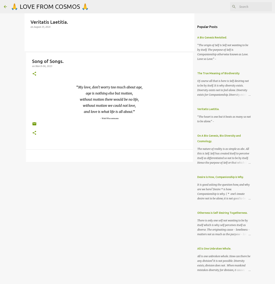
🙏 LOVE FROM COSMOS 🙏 (50, 6)
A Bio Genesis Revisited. (212, 37)
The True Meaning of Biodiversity (218, 73)
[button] (34, 74)
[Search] (252, 6)
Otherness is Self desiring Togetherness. (222, 212)
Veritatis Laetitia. (208, 109)
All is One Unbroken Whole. (214, 248)
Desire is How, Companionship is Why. (220, 177)
